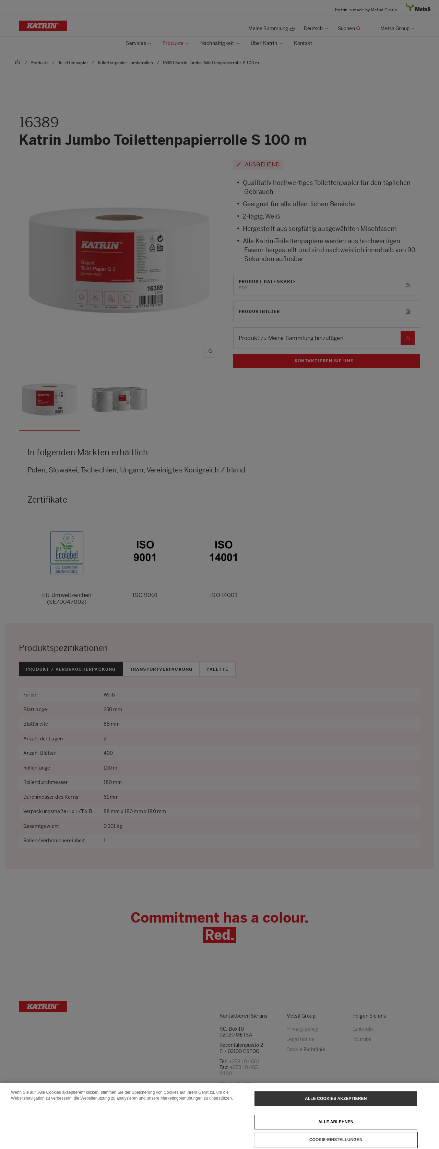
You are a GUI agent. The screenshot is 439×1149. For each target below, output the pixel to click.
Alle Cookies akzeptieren (336, 1106)
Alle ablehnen (335, 1129)
